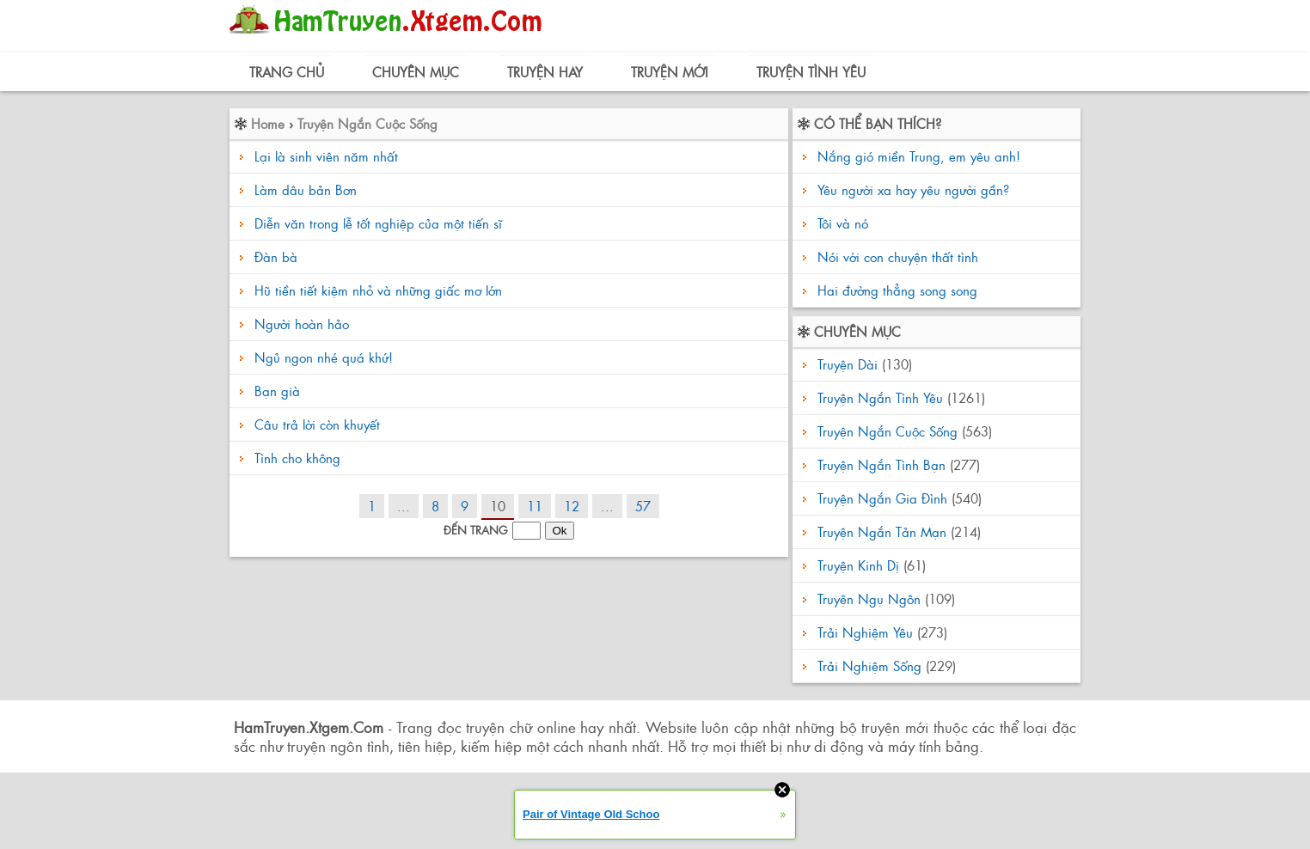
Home (268, 123)
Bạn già (277, 390)
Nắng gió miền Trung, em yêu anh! (916, 156)
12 (571, 506)
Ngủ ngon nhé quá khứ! (323, 357)
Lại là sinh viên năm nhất (326, 156)
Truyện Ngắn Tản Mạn (881, 531)
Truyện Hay (545, 72)
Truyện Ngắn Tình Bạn (881, 464)
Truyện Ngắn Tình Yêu (880, 397)
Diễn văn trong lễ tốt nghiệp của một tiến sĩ (378, 223)
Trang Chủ (286, 72)
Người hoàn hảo (301, 323)
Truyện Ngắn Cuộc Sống (367, 123)
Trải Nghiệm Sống (869, 665)
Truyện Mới (669, 72)
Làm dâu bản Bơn (305, 189)
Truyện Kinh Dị (858, 565)
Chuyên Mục (415, 72)
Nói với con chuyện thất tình (895, 256)
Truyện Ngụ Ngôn (869, 598)
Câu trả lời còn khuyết (317, 424)
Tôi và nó (840, 223)
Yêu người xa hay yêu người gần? (911, 189)
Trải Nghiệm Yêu (865, 632)
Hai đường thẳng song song (895, 290)
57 (643, 506)
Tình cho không (297, 457)
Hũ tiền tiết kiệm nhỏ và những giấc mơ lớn (378, 290)
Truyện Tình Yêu (811, 72)
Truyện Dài (847, 364)
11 (534, 506)
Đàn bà (275, 256)
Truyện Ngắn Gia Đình (882, 498)
